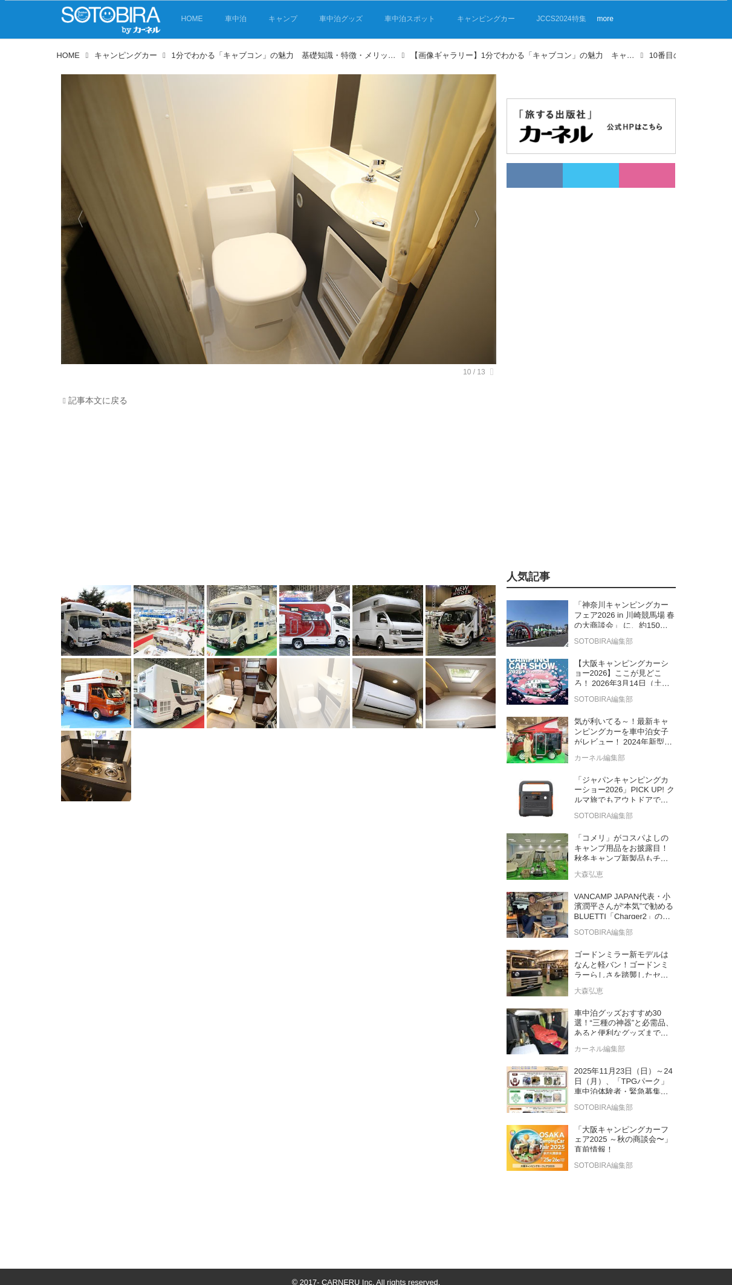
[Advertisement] (275, 498)
